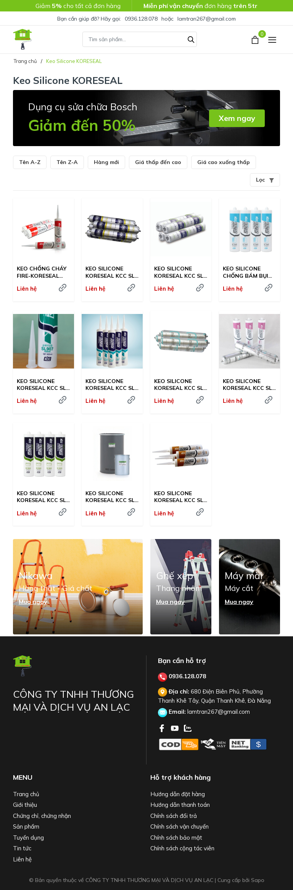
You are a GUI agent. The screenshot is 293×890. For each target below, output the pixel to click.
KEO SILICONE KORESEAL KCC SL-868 (248, 384)
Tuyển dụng (28, 837)
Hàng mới (106, 162)
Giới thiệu (25, 804)
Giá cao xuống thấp (223, 162)
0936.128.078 (141, 18)
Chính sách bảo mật (176, 837)
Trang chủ (26, 794)
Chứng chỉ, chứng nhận (42, 815)
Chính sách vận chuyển (179, 826)
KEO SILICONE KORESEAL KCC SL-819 (180, 497)
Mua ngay (33, 601)
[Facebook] (162, 727)
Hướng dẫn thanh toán (180, 804)
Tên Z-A (67, 162)
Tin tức (22, 848)
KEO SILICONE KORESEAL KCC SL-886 (180, 384)
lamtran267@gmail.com (206, 18)
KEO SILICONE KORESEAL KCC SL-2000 (111, 272)
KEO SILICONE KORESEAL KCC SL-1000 (180, 272)
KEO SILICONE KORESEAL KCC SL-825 (42, 497)
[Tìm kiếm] (191, 38)
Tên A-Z (29, 162)
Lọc (265, 179)
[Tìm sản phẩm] (139, 39)
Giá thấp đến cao (158, 162)
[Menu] (272, 39)
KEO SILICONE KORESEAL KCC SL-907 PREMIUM (42, 384)
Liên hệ (22, 859)
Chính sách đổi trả (173, 815)
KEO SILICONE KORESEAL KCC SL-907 (111, 384)
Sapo (257, 880)
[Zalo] (188, 727)
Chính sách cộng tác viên (182, 848)
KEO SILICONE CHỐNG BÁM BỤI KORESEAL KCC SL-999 (248, 272)
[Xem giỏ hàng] (256, 39)
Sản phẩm (26, 826)
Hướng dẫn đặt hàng (177, 794)
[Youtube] (175, 727)
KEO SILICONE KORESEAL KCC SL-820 (111, 497)
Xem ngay (237, 118)
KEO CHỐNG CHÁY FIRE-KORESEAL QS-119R (41, 272)
